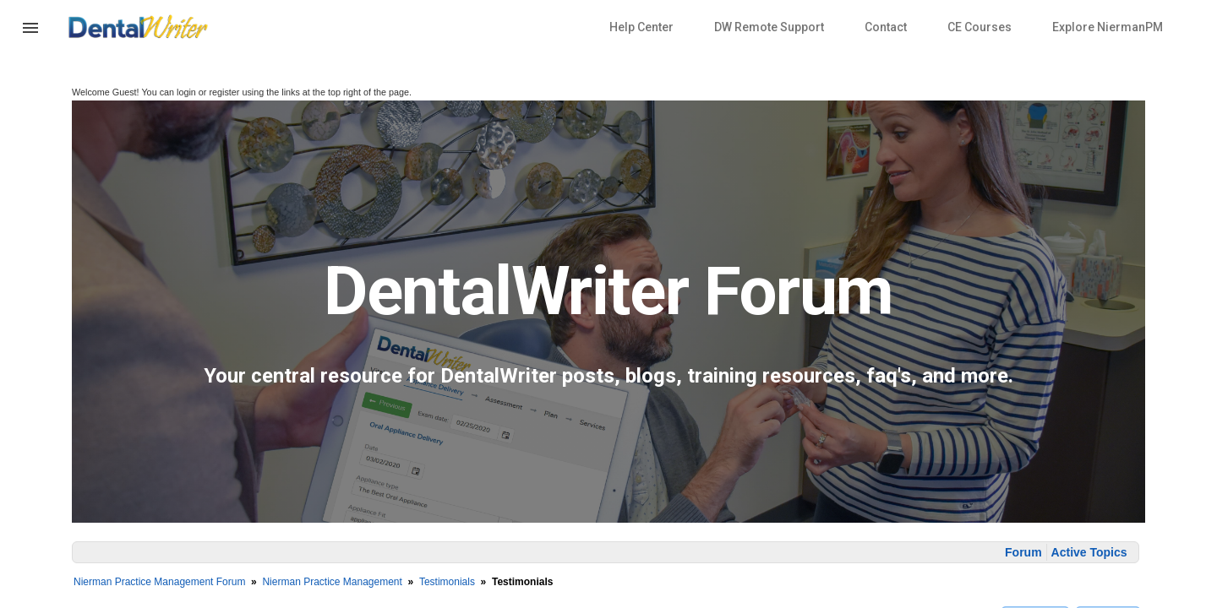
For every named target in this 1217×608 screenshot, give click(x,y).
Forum (1023, 552)
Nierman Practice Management (331, 582)
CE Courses (979, 27)
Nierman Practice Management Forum (159, 582)
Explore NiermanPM (1107, 27)
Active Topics (1089, 552)
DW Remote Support (769, 27)
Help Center (641, 27)
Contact (885, 27)
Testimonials (447, 582)
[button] (30, 38)
